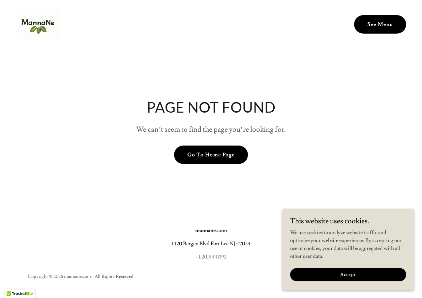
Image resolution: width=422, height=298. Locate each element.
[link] (38, 23)
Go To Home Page (210, 154)
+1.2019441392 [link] (211, 257)
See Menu (380, 24)
